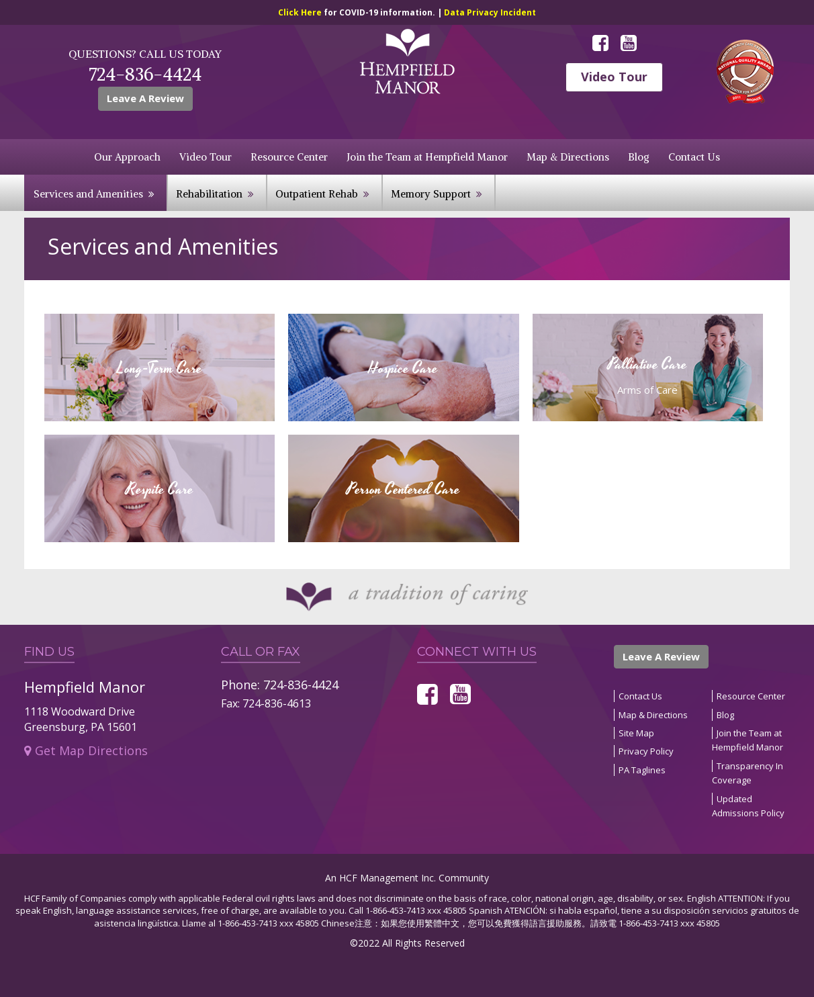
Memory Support (431, 193)
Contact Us (694, 156)
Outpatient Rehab (316, 193)
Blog (638, 156)
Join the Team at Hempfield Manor (427, 156)
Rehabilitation (209, 193)
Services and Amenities (88, 193)
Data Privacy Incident (490, 12)
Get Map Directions (86, 750)
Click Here (301, 12)
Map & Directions (568, 156)
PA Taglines (642, 770)
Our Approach (127, 156)
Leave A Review (145, 98)
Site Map (636, 733)
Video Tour (614, 77)
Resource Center (289, 156)
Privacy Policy (646, 751)
